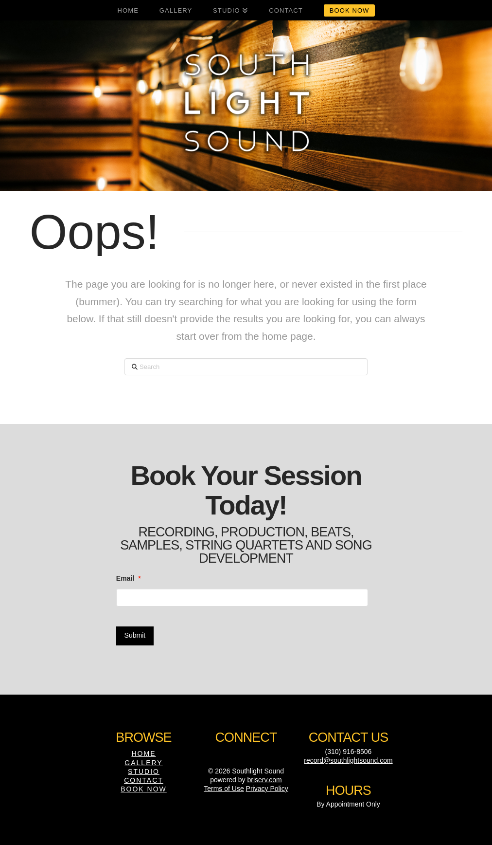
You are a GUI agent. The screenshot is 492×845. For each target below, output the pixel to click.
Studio (143, 771)
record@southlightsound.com (348, 760)
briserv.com (264, 780)
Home (144, 753)
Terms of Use (224, 788)
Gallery (143, 763)
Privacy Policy (267, 788)
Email (128, 578)
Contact (143, 780)
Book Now (144, 789)
